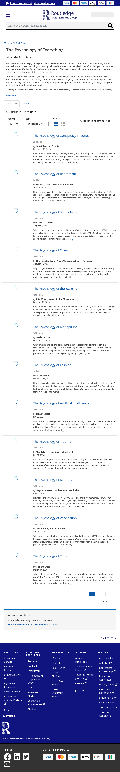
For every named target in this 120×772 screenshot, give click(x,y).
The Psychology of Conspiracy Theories (61, 136)
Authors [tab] (26, 103)
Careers (81, 683)
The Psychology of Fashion (52, 365)
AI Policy (105, 662)
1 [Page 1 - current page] (92, 593)
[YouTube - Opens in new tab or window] (8, 766)
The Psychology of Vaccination (55, 518)
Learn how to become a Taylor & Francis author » (33, 624)
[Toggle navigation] (8, 15)
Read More (11, 95)
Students (33, 709)
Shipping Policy (108, 697)
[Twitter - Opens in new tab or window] (27, 758)
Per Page (11, 119)
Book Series (58, 667)
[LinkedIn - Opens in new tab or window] (18, 758)
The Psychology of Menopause (55, 327)
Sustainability (106, 702)
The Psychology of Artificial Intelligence (61, 403)
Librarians (33, 687)
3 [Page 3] (102, 593)
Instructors (34, 670)
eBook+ (56, 662)
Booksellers (34, 665)
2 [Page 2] (97, 593)
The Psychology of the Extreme (55, 289)
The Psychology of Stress (51, 250)
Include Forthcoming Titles (95, 120)
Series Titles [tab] (11, 103)
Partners (8, 716)
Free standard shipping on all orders (32, 3)
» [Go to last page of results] (113, 593)
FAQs (5, 710)
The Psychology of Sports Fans (55, 212)
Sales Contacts (12, 691)
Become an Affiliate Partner (13, 700)
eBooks (56, 658)
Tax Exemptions (108, 707)
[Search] (110, 26)
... (79, 162)
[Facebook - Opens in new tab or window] (8, 758)
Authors (32, 661)
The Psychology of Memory (52, 480)
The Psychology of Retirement (54, 174)
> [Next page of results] (108, 593)
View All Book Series (15, 43)
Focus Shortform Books (57, 693)
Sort (28, 119)
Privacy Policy (108, 684)
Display (56, 119)
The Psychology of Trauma (52, 442)
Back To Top (109, 638)
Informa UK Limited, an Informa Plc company (30, 738)
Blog (79, 691)
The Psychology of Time (50, 556)
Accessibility (106, 658)
